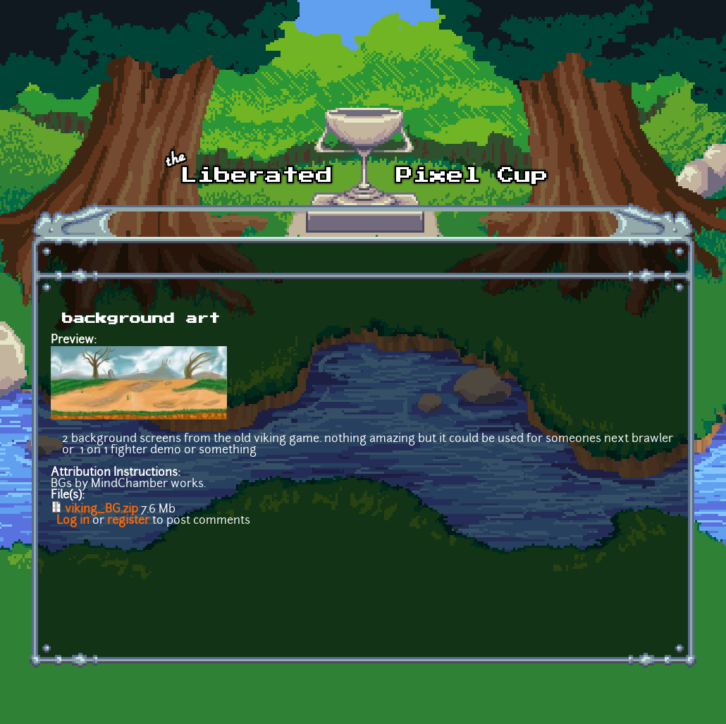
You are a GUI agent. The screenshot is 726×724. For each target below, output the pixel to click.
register (128, 521)
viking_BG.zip (101, 509)
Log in (73, 521)
